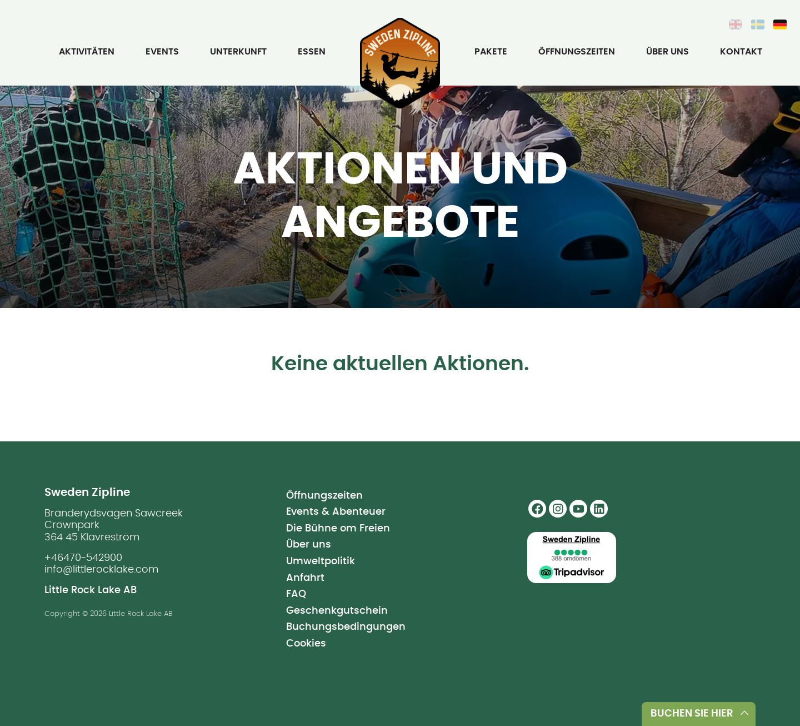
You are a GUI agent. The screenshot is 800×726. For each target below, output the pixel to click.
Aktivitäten (86, 51)
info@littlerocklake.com (101, 570)
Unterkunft (238, 51)
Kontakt (741, 51)
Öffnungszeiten (576, 51)
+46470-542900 (83, 558)
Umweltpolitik (320, 561)
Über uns (667, 51)
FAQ (296, 594)
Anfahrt (305, 578)
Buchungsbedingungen (346, 627)
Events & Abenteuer (336, 512)
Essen (312, 51)
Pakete (490, 51)
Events (162, 51)
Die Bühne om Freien (338, 529)
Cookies (306, 644)
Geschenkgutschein (337, 611)
